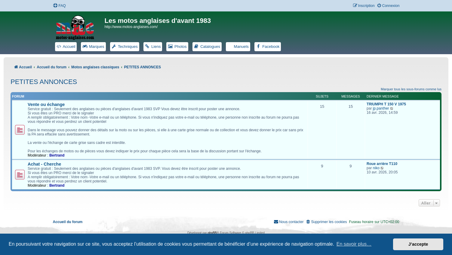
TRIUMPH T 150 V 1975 (386, 104)
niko (376, 168)
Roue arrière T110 (382, 164)
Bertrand (56, 155)
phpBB (212, 233)
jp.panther (381, 108)
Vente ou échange (46, 104)
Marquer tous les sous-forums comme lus (411, 89)
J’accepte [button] (418, 244)
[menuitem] (59, 6)
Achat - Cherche (44, 164)
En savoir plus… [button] (354, 244)
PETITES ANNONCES (44, 82)
